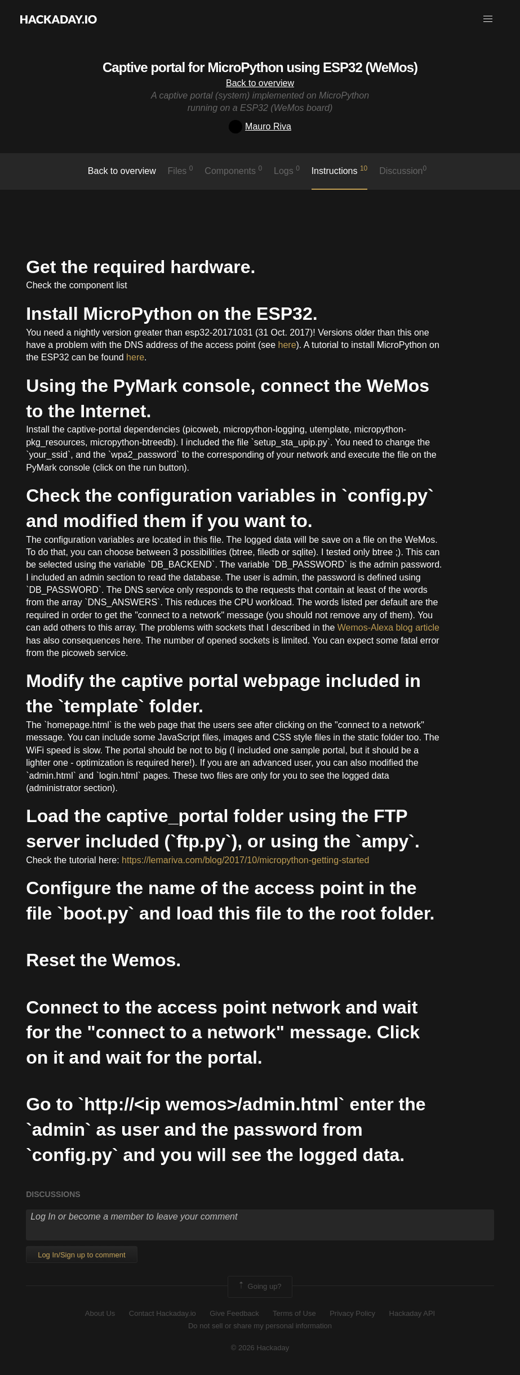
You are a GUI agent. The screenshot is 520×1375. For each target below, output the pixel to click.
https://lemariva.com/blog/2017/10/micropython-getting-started (245, 860)
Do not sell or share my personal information (260, 1326)
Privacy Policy (352, 1313)
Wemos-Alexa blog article (388, 627)
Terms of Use (294, 1313)
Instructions (340, 170)
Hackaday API (412, 1313)
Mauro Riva (260, 126)
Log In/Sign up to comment (81, 1255)
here (287, 345)
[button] (488, 19)
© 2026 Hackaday (260, 1347)
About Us (100, 1313)
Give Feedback (234, 1313)
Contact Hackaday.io (162, 1313)
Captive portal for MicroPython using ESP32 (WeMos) (260, 67)
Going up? (259, 1286)
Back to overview (260, 83)
